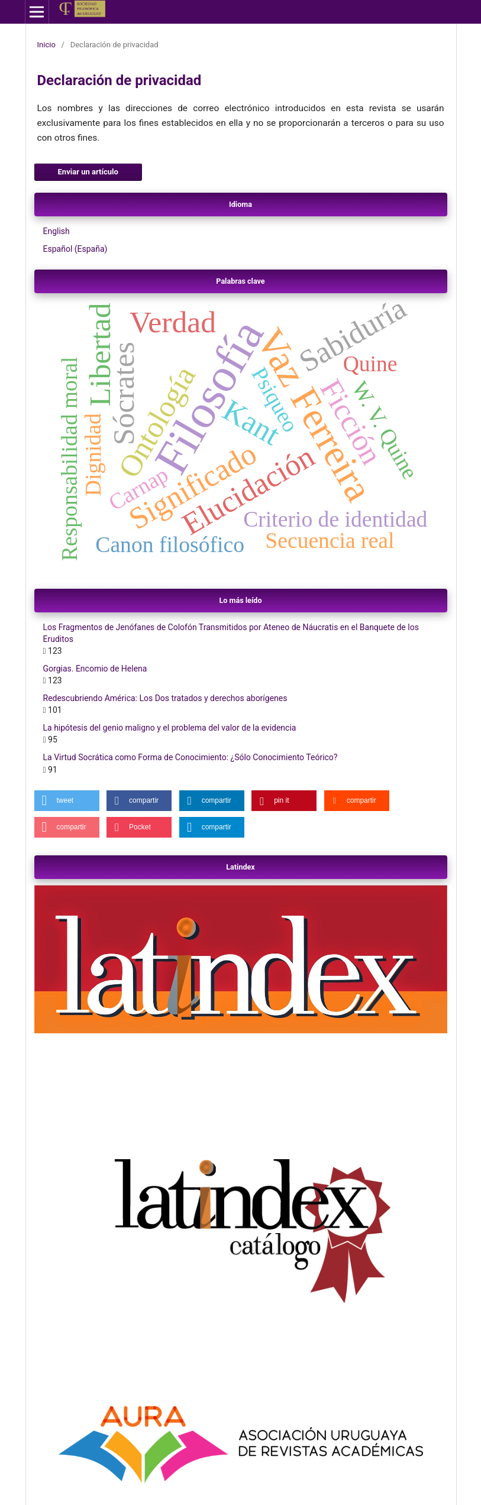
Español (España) (75, 249)
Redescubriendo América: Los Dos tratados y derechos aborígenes (165, 698)
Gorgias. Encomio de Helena (95, 668)
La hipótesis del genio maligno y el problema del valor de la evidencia (169, 727)
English (56, 231)
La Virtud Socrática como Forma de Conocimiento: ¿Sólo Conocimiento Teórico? (190, 757)
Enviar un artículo (88, 171)
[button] (66, 800)
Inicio (46, 44)
